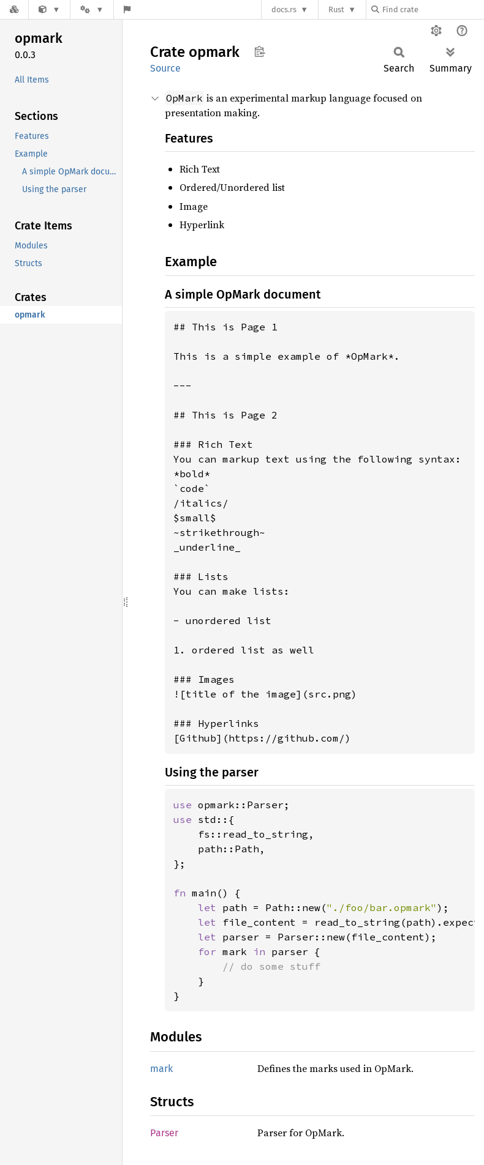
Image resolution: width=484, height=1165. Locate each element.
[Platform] (91, 9)
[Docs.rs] (14, 9)
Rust (336, 9)
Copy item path (259, 51)
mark (161, 1068)
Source (165, 68)
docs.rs (284, 9)
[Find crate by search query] (432, 9)
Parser (164, 1133)
